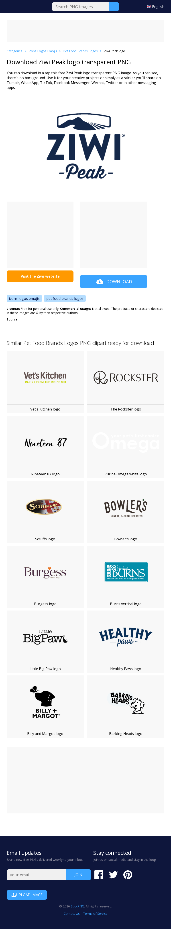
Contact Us (72, 913)
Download (113, 281)
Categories (14, 51)
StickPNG (77, 906)
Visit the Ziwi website (40, 276)
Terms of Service (95, 913)
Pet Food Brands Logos (80, 51)
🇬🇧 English (155, 6)
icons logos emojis (24, 298)
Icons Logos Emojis (42, 51)
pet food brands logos (64, 298)
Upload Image (27, 894)
